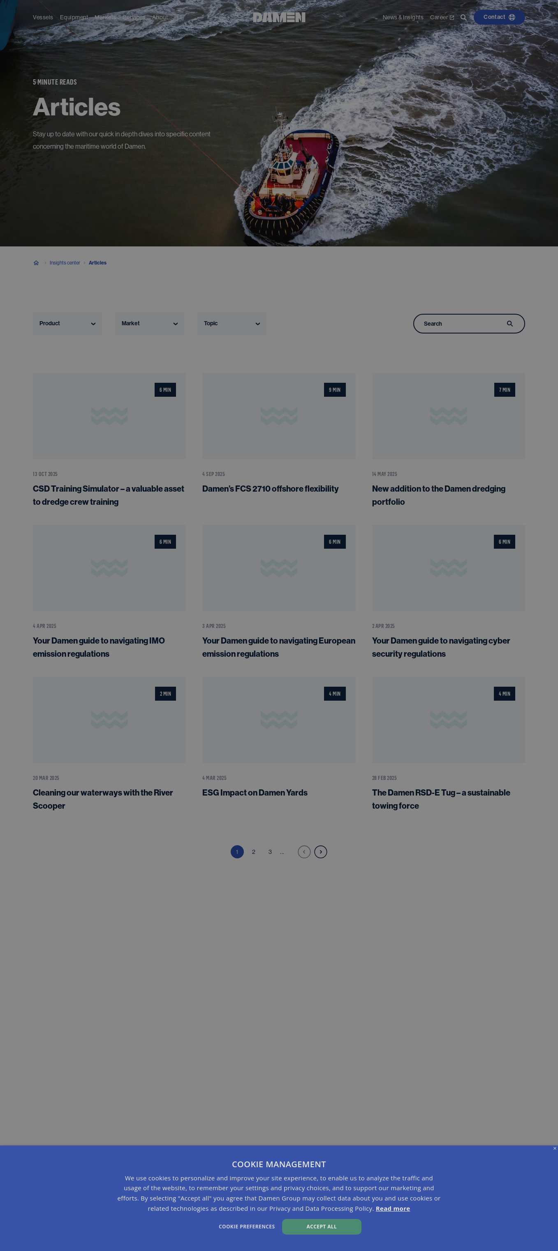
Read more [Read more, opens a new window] (393, 1208)
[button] (189, 1225)
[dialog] (279, 1198)
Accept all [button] (322, 1226)
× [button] (555, 1148)
